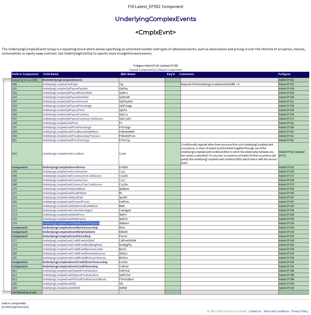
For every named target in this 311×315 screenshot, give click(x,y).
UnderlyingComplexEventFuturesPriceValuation (70, 271)
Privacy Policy (299, 311)
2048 (14, 123)
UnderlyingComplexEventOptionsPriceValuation (71, 275)
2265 (14, 110)
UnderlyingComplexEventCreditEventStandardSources (74, 253)
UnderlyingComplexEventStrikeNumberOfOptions (71, 223)
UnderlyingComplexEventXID (59, 283)
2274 (14, 214)
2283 (14, 288)
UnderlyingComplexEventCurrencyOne (65, 171)
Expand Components (141, 70)
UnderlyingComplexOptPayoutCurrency (66, 114)
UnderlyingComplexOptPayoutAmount (65, 101)
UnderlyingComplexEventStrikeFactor (64, 219)
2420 (14, 202)
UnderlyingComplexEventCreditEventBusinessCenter (73, 249)
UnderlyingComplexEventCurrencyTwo (65, 180)
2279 (14, 249)
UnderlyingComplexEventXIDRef (61, 288)
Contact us (255, 311)
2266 (14, 114)
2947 (14, 119)
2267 (14, 127)
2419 (14, 197)
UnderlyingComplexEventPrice (60, 123)
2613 (14, 279)
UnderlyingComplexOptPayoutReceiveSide (67, 93)
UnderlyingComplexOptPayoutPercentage (67, 106)
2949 (14, 184)
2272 (14, 206)
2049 (14, 131)
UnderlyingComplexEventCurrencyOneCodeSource (72, 176)
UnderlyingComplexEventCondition (63, 153)
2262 (14, 93)
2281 (14, 258)
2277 (14, 240)
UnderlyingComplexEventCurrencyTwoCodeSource (72, 184)
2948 (14, 176)
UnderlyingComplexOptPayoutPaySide (65, 88)
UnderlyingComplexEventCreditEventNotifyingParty (72, 245)
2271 (14, 193)
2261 (14, 88)
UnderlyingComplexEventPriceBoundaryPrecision (71, 136)
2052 (14, 153)
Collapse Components (169, 70)
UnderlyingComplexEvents (155, 19)
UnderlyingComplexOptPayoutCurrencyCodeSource (73, 119)
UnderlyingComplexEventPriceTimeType (66, 140)
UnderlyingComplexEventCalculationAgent (67, 210)
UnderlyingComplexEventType (60, 84)
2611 (14, 271)
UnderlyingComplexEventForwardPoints (66, 202)
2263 (14, 97)
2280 (14, 253)
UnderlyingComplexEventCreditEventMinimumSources (74, 258)
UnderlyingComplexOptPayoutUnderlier (66, 97)
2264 (14, 106)
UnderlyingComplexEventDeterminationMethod (70, 206)
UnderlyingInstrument (15, 307)
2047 (14, 101)
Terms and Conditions (276, 311)
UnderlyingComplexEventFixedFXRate (64, 193)
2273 (14, 210)
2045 (24, 80)
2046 (14, 84)
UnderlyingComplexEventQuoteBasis (64, 189)
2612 (14, 275)
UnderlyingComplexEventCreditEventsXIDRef (68, 240)
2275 (14, 219)
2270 (14, 189)
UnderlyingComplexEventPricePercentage (67, 127)
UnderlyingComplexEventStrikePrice (63, 214)
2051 (14, 140)
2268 (14, 171)
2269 (14, 180)
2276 (14, 223)
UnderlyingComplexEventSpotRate (63, 197)
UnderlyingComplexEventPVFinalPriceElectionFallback (74, 279)
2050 (14, 136)
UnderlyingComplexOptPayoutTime (63, 110)
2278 (14, 245)
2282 (14, 283)
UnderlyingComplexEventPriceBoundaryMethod (70, 131)
